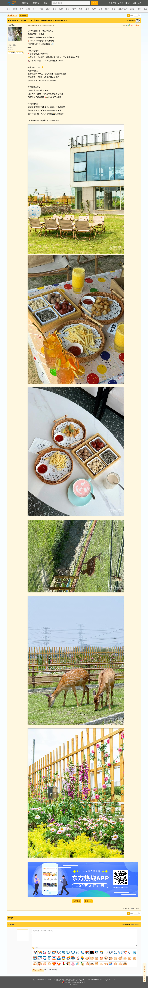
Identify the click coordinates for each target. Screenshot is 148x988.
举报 (137, 908)
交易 (145, 9)
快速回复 (126, 908)
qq (129, 25)
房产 (21, 9)
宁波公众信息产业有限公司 (70, 980)
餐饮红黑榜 (122, 9)
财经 (107, 9)
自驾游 (15, 20)
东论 (9, 20)
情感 (15, 9)
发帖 (120, 3)
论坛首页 (36, 3)
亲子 (74, 9)
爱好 (35, 9)
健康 (100, 9)
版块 (45, 3)
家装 (67, 9)
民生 (8, 9)
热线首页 (25, 3)
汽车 (41, 9)
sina (132, 25)
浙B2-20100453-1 (38, 980)
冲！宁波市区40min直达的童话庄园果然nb (47, 20)
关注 (127, 3)
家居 (54, 9)
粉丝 (14, 44)
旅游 (28, 9)
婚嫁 (48, 9)
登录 (139, 3)
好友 (36, 948)
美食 (81, 9)
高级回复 (127, 924)
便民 (113, 9)
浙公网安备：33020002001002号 (73, 982)
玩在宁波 (22, 20)
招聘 (139, 9)
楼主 (137, 25)
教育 (61, 9)
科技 (132, 9)
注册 (134, 3)
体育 (94, 9)
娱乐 (87, 9)
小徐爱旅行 (12, 25)
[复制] (65, 20)
